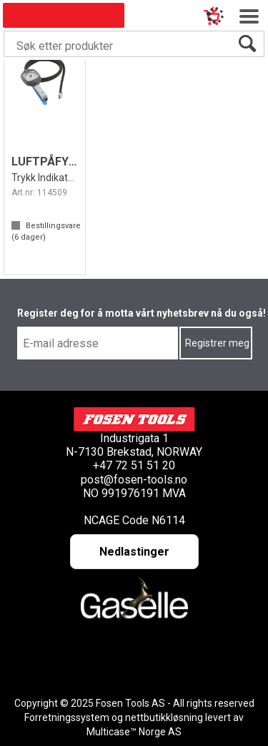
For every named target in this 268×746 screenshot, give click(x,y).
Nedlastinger (134, 551)
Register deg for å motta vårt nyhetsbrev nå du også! (141, 313)
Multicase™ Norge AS (134, 731)
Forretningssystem (66, 717)
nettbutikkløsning (164, 717)
